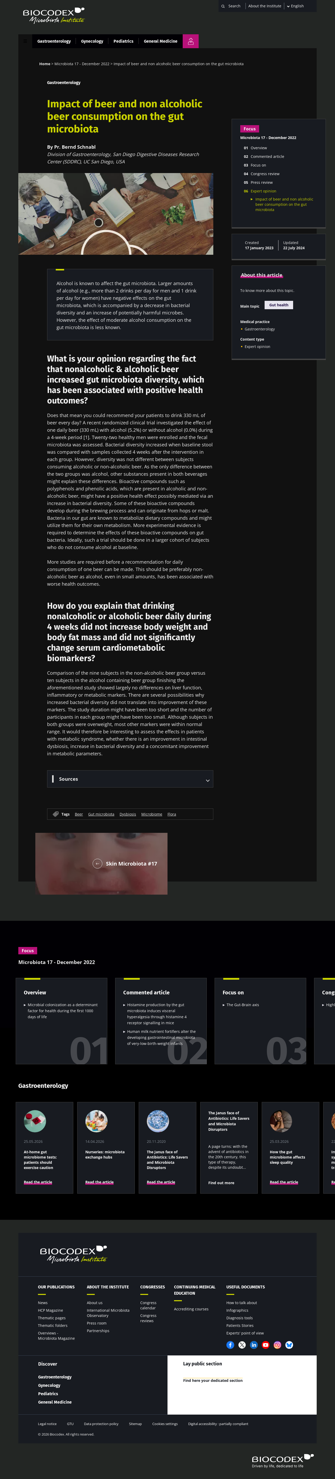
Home (44, 63)
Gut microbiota (101, 813)
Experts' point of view (245, 1333)
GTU (70, 1423)
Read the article (38, 1181)
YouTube (266, 1345)
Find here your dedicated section (215, 1381)
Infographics (237, 1310)
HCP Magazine (50, 1310)
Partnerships (98, 1330)
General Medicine (160, 41)
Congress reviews (148, 1318)
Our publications (56, 1286)
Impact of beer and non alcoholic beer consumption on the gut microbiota (284, 204)
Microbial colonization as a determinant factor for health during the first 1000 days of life (63, 1010)
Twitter (242, 1345)
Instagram (277, 1345)
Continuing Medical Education (194, 1290)
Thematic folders (53, 1325)
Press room (97, 1323)
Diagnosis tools (239, 1317)
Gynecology (92, 41)
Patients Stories (240, 1325)
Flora (172, 813)
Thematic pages (52, 1317)
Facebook (230, 1345)
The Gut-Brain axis (243, 1004)
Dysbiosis (128, 813)
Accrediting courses (191, 1308)
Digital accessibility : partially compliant (218, 1423)
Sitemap (135, 1423)
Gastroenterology (54, 41)
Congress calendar (148, 1305)
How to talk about (241, 1302)
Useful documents (245, 1286)
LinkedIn (254, 1345)
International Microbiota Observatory (108, 1313)
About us (95, 1302)
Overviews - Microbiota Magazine (56, 1336)
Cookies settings (165, 1423)
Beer (79, 813)
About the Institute (264, 5)
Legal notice (47, 1423)
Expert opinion (257, 346)
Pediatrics (123, 41)
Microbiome (151, 813)
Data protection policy (101, 1423)
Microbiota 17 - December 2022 (81, 63)
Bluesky (289, 1345)
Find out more (221, 1182)
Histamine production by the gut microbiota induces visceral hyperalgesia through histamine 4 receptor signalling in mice (157, 1013)
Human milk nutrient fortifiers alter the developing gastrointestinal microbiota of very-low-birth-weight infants (161, 1037)
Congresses (152, 1286)
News (43, 1302)
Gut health (278, 304)
